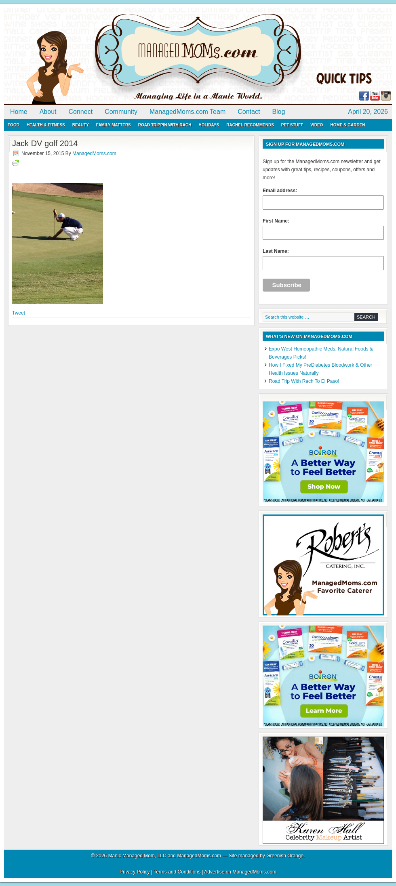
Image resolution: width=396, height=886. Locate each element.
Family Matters (113, 125)
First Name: (323, 229)
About (48, 111)
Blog (278, 111)
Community (121, 111)
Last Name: (323, 259)
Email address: (323, 199)
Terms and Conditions (177, 872)
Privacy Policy (135, 872)
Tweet (18, 313)
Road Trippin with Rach (165, 125)
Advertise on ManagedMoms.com (240, 872)
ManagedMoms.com (97, 56)
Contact (249, 111)
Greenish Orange (284, 856)
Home (18, 111)
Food (13, 125)
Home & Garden (347, 125)
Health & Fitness (46, 125)
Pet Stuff (292, 125)
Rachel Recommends (250, 125)
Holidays (208, 125)
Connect (81, 111)
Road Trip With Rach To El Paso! (304, 381)
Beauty (80, 125)
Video (316, 125)
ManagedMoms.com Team (187, 111)
